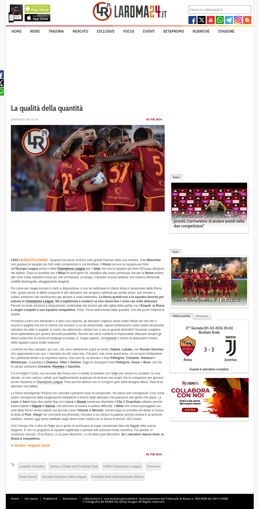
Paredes (58, 366)
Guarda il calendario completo (209, 369)
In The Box (154, 119)
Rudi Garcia (28, 477)
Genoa (81, 402)
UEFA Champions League (122, 466)
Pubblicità (50, 498)
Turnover (153, 466)
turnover (111, 338)
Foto (175, 251)
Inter (97, 268)
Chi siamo (31, 498)
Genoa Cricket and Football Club (74, 466)
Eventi (149, 31)
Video (176, 177)
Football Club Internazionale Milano (118, 477)
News (35, 31)
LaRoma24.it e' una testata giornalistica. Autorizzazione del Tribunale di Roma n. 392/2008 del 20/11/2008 (155, 498)
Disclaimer (69, 498)
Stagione (226, 31)
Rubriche (201, 31)
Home (16, 31)
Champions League (71, 268)
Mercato (80, 31)
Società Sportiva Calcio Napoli (64, 477)
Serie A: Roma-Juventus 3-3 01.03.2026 (207, 300)
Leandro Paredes (32, 466)
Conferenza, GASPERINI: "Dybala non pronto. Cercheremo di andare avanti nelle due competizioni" (209, 221)
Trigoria (56, 31)
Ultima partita (181, 315)
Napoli (36, 406)
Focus (128, 31)
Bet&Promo (173, 31)
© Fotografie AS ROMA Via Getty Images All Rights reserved (123, 501)
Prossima (202, 315)
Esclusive (106, 31)
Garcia (50, 406)
